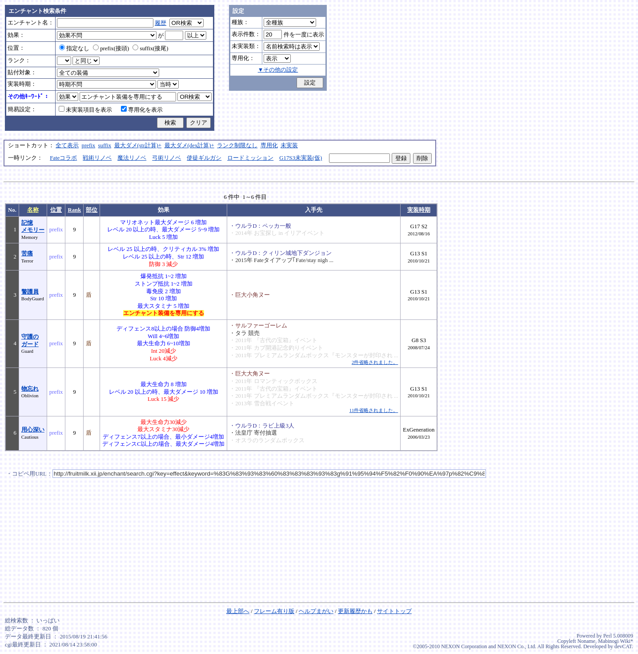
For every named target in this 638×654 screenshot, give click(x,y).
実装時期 (418, 210)
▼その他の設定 (278, 70)
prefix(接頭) (111, 48)
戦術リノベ (97, 158)
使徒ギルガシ (204, 158)
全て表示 (67, 145)
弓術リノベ (166, 158)
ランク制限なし (237, 145)
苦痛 (27, 253)
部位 (91, 210)
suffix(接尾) (150, 48)
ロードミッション (250, 158)
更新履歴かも (355, 611)
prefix (89, 145)
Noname (586, 641)
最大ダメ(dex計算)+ (189, 145)
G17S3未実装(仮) (300, 158)
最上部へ (237, 611)
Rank (74, 210)
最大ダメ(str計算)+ (138, 145)
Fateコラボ (63, 158)
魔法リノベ (131, 158)
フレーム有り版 (274, 611)
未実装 (289, 145)
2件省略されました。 (375, 362)
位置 (56, 210)
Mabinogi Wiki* (615, 641)
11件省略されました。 (373, 410)
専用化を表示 (142, 110)
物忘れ (30, 389)
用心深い (32, 430)
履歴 (160, 23)
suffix (105, 145)
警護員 (30, 292)
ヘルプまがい (316, 611)
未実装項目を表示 (85, 110)
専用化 (269, 145)
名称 (33, 210)
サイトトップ (394, 611)
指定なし (74, 48)
